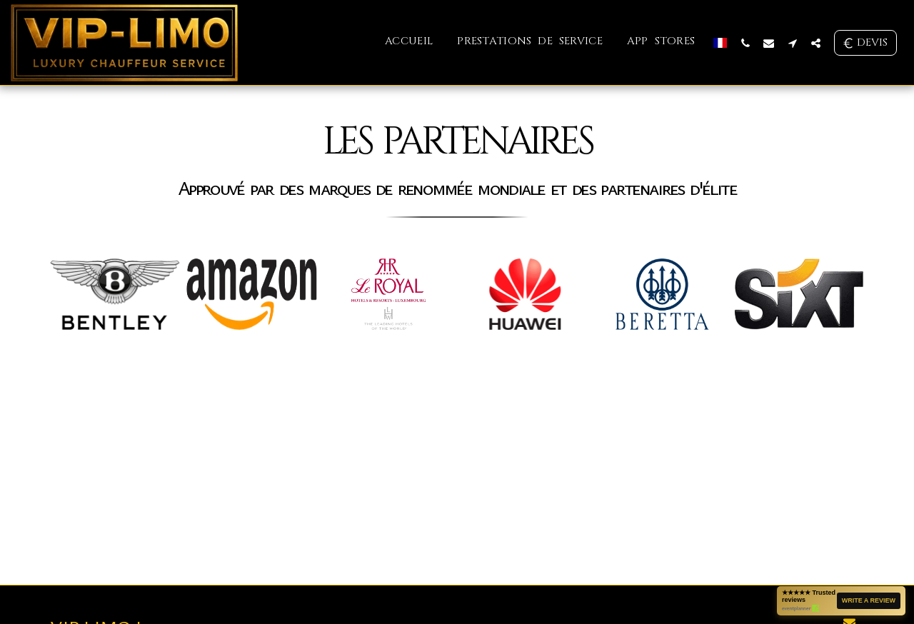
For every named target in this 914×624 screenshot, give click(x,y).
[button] (745, 43)
